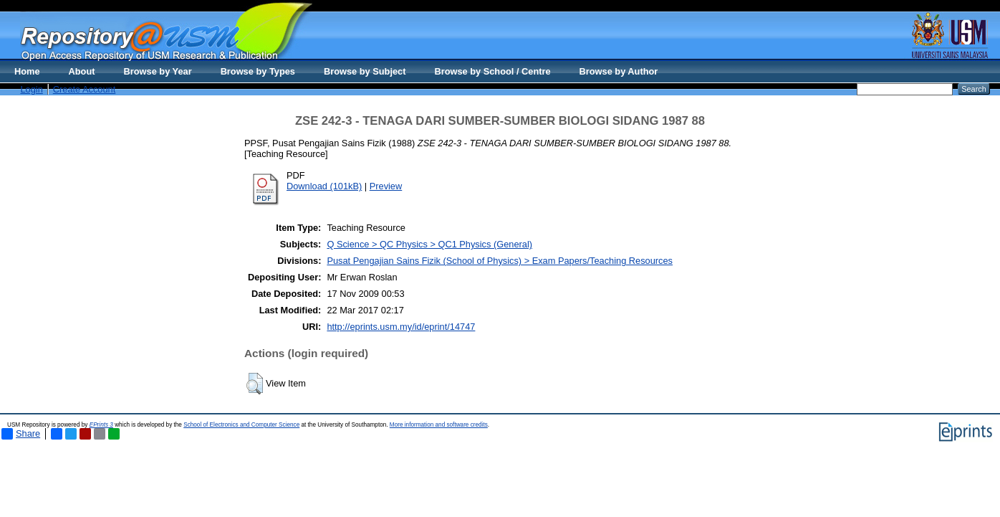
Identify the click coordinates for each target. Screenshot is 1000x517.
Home (27, 71)
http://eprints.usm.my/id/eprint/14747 (401, 326)
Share (20, 434)
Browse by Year (158, 71)
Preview (386, 186)
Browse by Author (619, 71)
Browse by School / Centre (492, 71)
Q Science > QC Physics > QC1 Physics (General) (429, 244)
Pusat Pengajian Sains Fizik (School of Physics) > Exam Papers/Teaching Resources (500, 260)
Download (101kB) (324, 186)
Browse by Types (258, 71)
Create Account (84, 89)
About (82, 71)
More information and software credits (439, 425)
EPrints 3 (101, 425)
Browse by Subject (365, 71)
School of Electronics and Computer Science (241, 425)
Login (31, 89)
